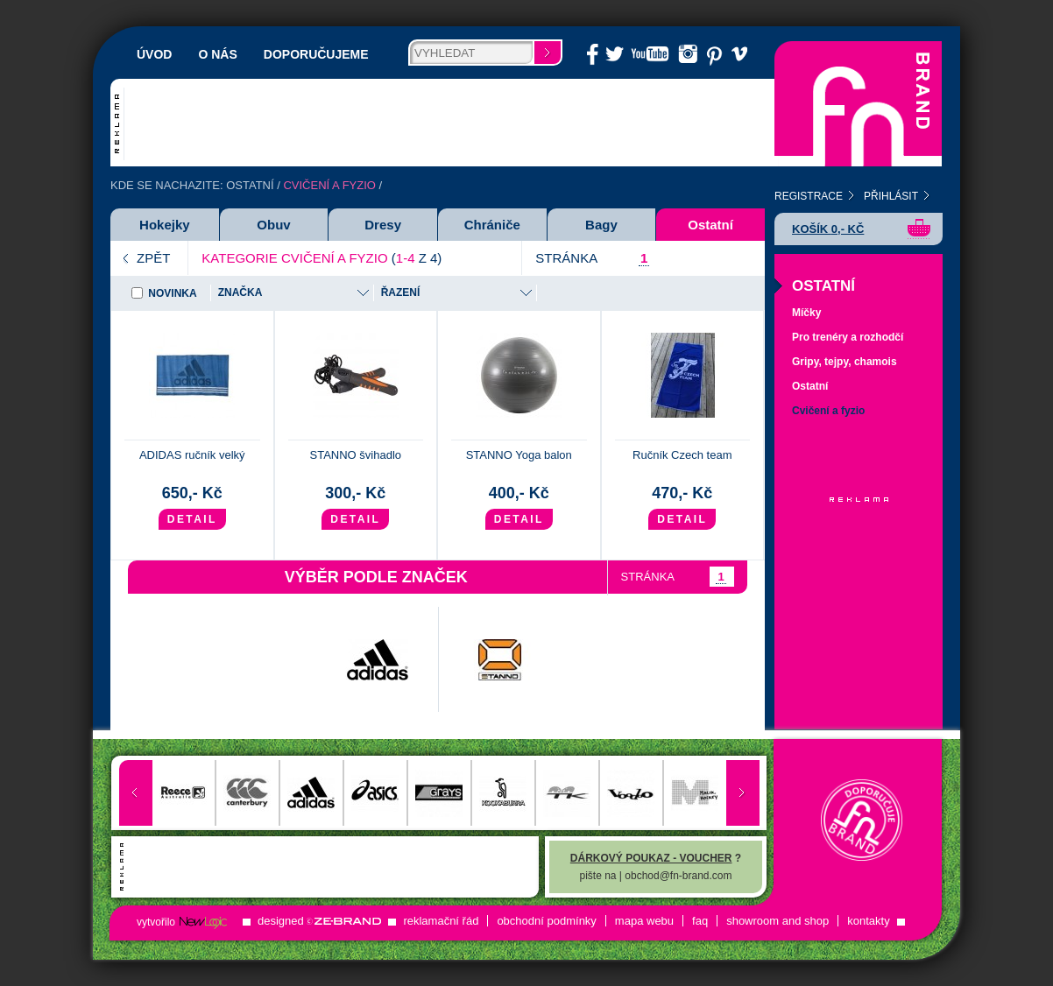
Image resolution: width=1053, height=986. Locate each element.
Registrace (808, 196)
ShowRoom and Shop (777, 920)
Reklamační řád (440, 920)
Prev (135, 793)
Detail (192, 519)
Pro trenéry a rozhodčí (847, 337)
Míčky (806, 312)
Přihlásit (891, 196)
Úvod (154, 54)
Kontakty (868, 920)
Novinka (172, 293)
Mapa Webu (644, 920)
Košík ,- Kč (828, 229)
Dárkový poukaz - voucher (651, 858)
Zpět (153, 257)
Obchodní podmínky (546, 920)
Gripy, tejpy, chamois (844, 361)
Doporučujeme (316, 54)
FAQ (700, 920)
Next (743, 793)
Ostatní (249, 185)
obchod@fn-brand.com (678, 876)
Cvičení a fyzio (828, 410)
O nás (217, 54)
